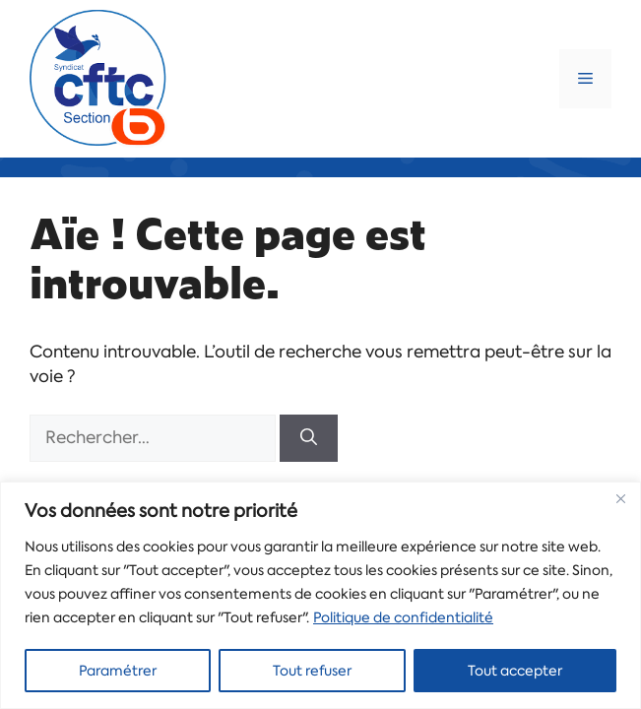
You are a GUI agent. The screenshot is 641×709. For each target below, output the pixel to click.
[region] (320, 595)
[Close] (620, 498)
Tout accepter (515, 670)
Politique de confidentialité (403, 617)
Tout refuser (312, 670)
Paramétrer (118, 670)
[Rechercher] (309, 438)
